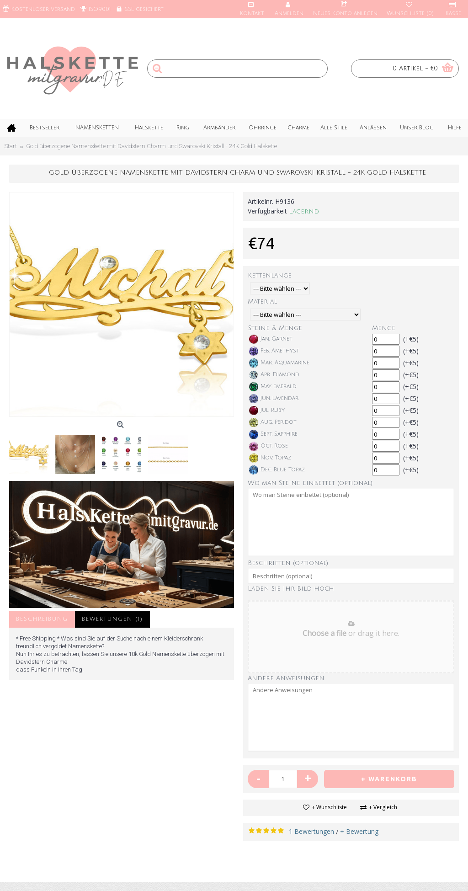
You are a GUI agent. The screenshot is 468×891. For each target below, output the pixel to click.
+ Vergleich (383, 807)
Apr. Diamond (274, 374)
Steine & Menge (275, 328)
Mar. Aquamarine (279, 363)
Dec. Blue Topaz (277, 470)
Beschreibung (42, 619)
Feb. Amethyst (274, 351)
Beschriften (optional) (288, 563)
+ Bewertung (359, 831)
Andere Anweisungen (286, 678)
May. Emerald (273, 386)
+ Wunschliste (329, 807)
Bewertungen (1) (112, 619)
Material (262, 301)
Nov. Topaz (270, 458)
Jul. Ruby (267, 410)
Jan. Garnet (270, 339)
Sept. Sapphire (273, 434)
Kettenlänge (270, 275)
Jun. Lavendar (273, 398)
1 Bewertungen (311, 831)
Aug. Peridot (273, 422)
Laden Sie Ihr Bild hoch (291, 588)
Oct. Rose (268, 446)
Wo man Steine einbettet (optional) (310, 483)
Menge (383, 328)
